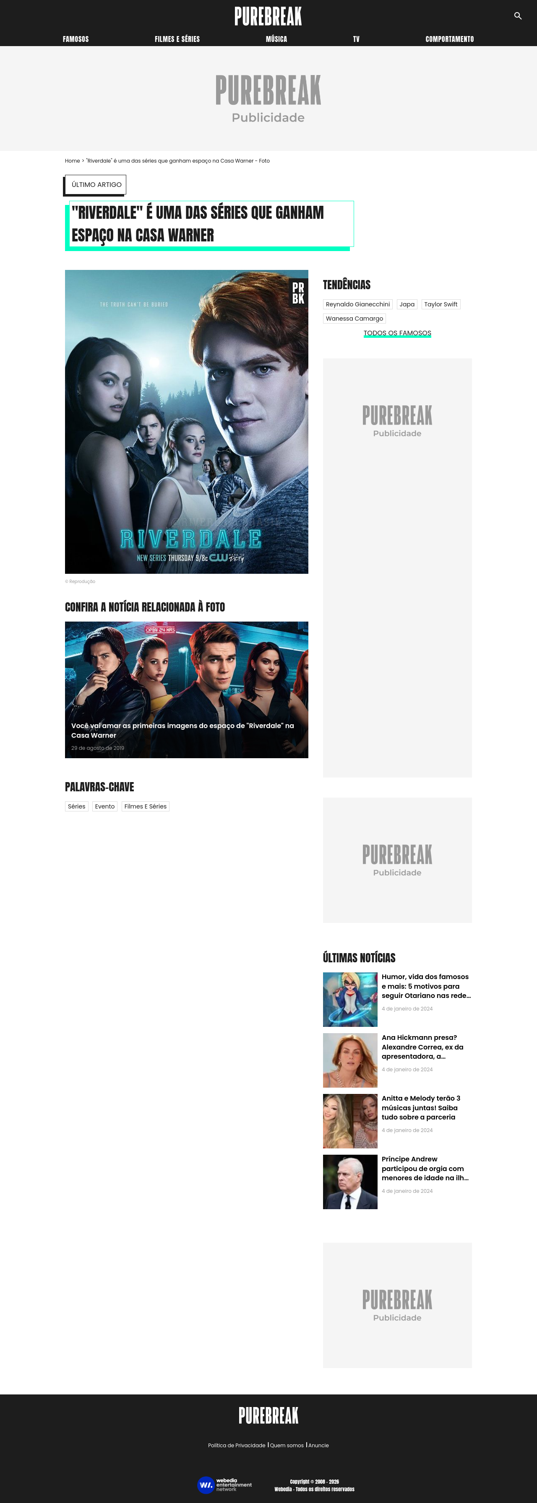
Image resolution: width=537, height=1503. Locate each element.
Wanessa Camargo (354, 318)
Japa (407, 304)
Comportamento (450, 39)
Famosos (76, 39)
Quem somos (287, 1445)
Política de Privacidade (236, 1445)
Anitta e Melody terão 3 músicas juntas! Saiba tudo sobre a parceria (421, 1108)
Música (276, 39)
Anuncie (318, 1445)
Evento (105, 806)
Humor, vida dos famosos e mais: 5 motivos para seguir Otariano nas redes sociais (426, 991)
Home (72, 160)
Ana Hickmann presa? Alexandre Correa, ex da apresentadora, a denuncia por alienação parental (423, 1056)
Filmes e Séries (146, 806)
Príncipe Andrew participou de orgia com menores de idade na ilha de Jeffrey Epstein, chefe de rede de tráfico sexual (425, 1178)
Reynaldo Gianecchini (358, 304)
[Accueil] (268, 16)
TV (356, 39)
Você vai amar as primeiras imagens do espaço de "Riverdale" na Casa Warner (182, 730)
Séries (77, 806)
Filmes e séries (177, 39)
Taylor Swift (441, 304)
